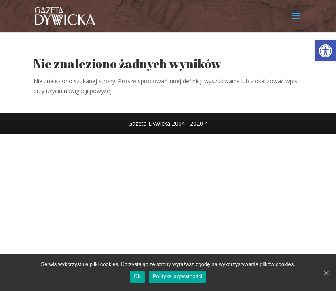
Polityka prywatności (178, 276)
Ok (137, 276)
